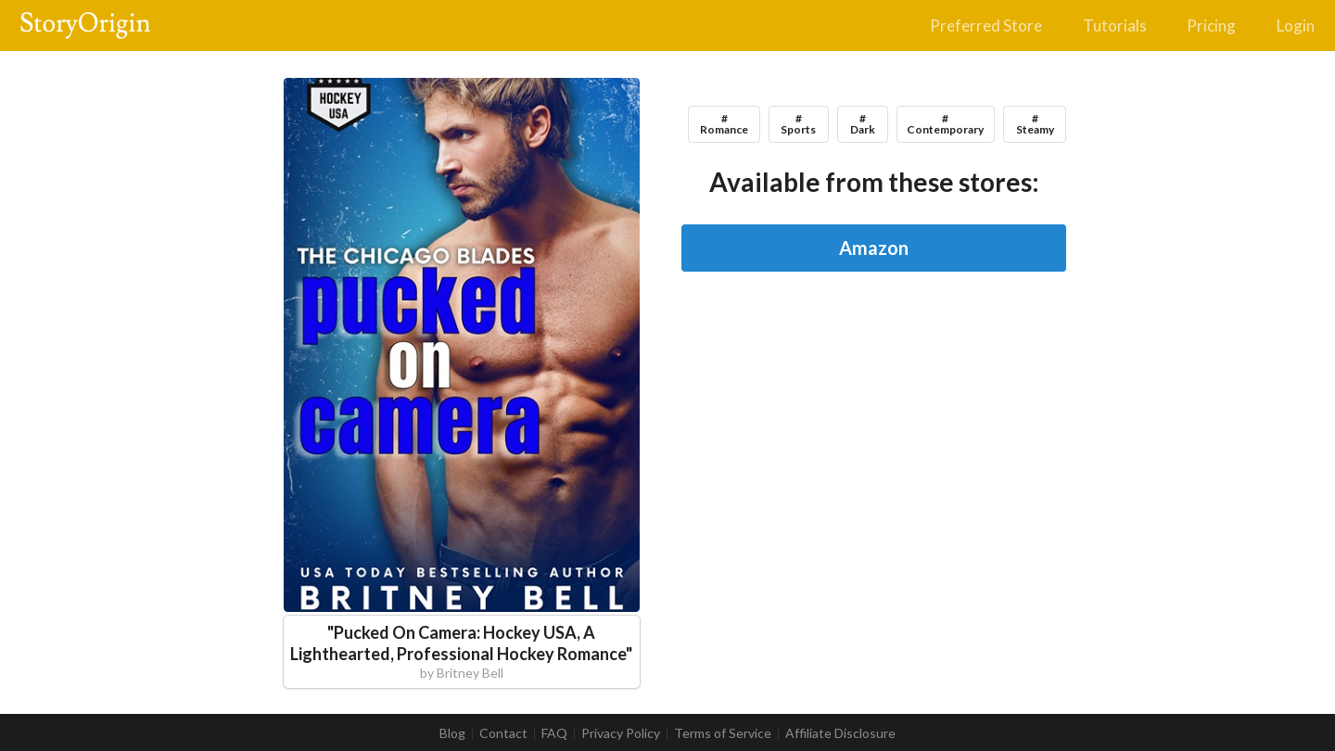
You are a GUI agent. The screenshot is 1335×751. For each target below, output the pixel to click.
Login (1296, 25)
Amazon (874, 247)
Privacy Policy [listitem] (620, 733)
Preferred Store (986, 25)
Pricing (1211, 25)
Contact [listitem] (503, 733)
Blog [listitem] (452, 733)
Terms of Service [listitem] (722, 733)
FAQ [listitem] (554, 733)
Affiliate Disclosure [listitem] (840, 733)
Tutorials (1115, 25)
